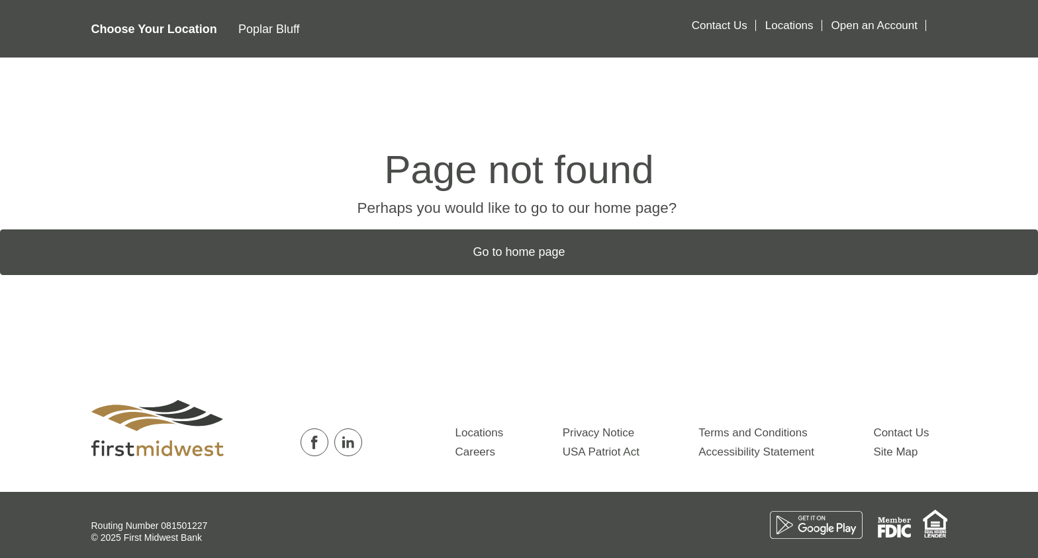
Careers (475, 452)
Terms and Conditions (752, 432)
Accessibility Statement (756, 452)
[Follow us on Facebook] (317, 442)
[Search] (938, 29)
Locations (789, 25)
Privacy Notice (599, 432)
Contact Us (719, 25)
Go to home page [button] (519, 252)
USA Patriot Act (601, 452)
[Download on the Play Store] (823, 524)
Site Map (895, 452)
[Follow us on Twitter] (371, 442)
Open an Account (874, 25)
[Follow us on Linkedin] (351, 442)
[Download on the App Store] (767, 524)
